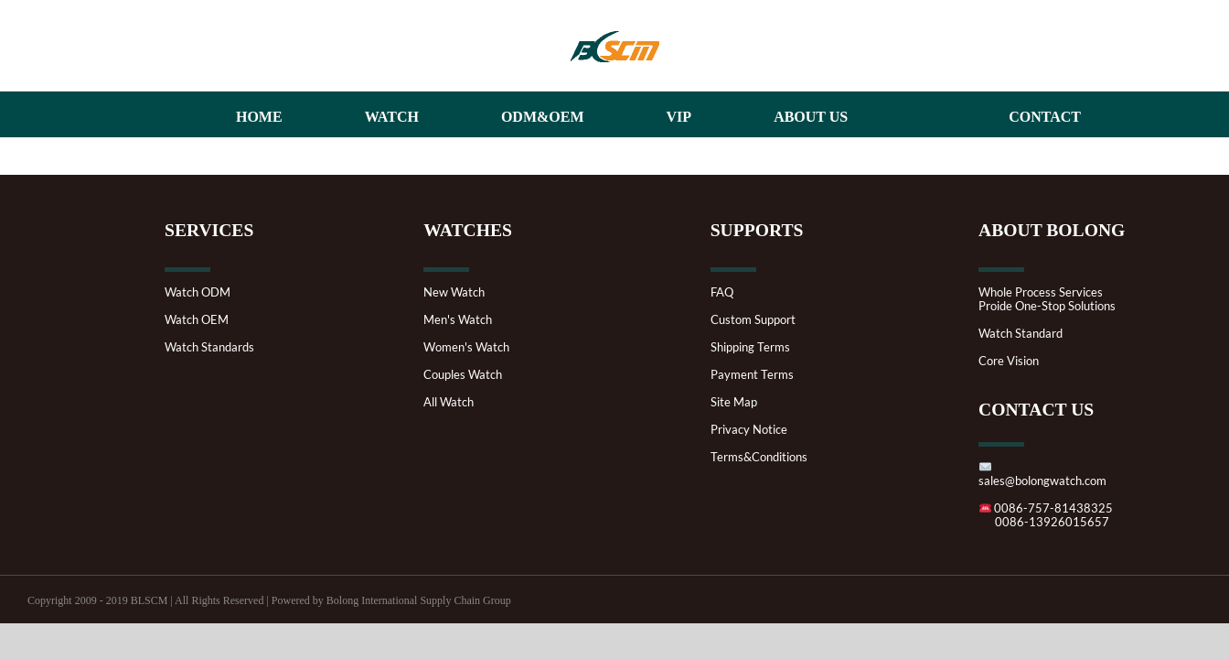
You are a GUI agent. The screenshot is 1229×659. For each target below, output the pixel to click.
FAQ (722, 292)
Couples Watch (462, 375)
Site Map (734, 402)
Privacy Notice (749, 430)
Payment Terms (752, 375)
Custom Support (753, 320)
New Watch (454, 292)
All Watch (448, 402)
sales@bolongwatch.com (1042, 474)
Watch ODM (197, 292)
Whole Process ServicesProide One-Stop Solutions (1047, 299)
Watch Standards (209, 347)
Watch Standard (1020, 333)
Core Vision (1008, 361)
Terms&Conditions (759, 457)
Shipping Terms (750, 347)
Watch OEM (197, 320)
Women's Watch (466, 347)
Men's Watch (457, 320)
